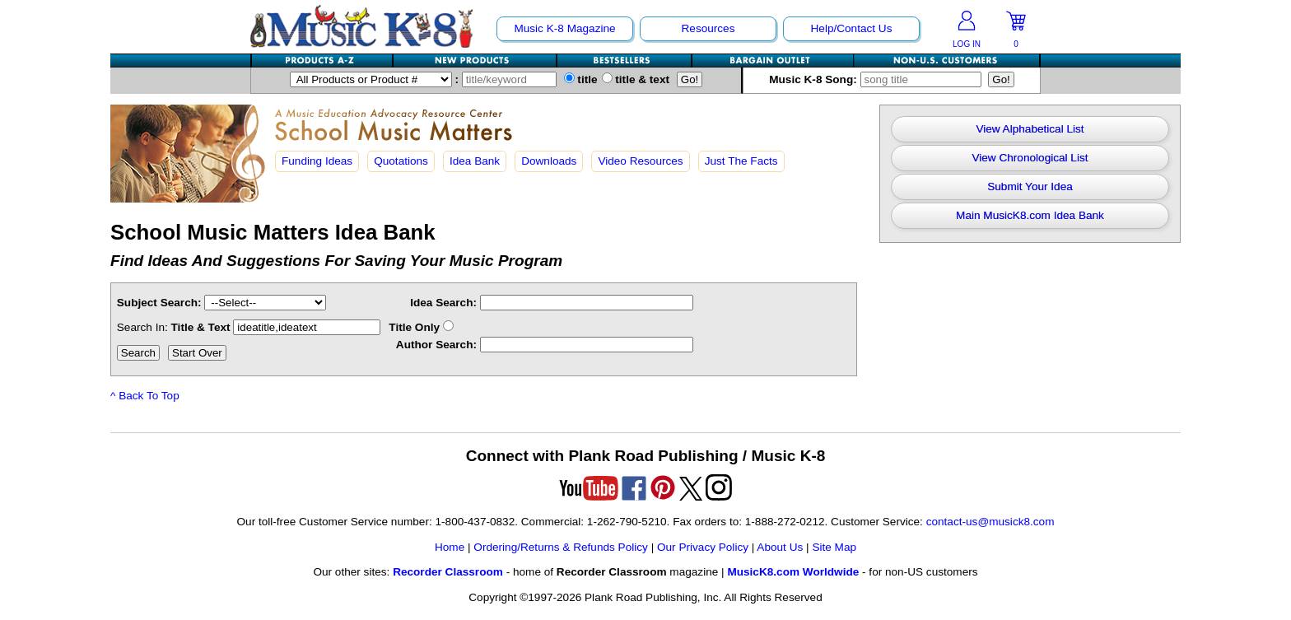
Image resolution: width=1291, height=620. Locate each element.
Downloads (548, 161)
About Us (780, 547)
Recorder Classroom (448, 572)
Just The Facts (741, 161)
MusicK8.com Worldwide (793, 572)
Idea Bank (475, 161)
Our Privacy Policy (702, 547)
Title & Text (276, 327)
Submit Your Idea (1030, 186)
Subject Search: (159, 302)
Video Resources (640, 161)
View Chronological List (1030, 158)
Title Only (421, 327)
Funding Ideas (317, 161)
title (581, 79)
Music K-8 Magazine (564, 28)
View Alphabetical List (1030, 129)
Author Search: (436, 344)
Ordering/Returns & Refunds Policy (560, 547)
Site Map (834, 547)
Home (449, 547)
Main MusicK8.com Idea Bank (1030, 215)
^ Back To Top (144, 395)
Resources (708, 28)
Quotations (401, 161)
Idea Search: (443, 302)
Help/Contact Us (852, 28)
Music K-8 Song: (878, 79)
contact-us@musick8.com (990, 521)
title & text (636, 79)
